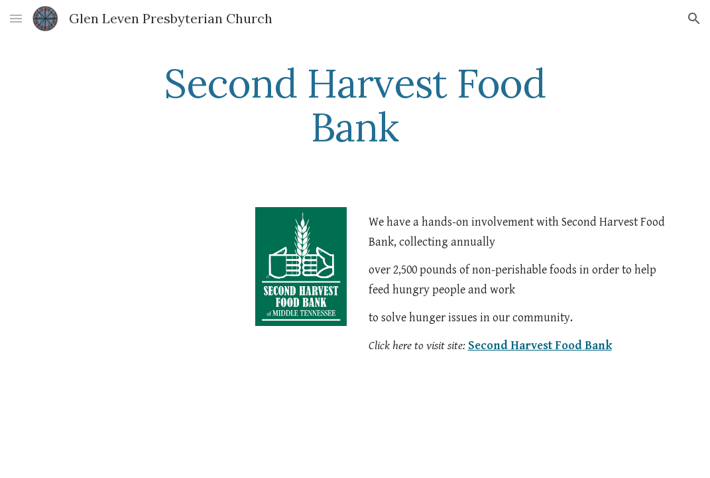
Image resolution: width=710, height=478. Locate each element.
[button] (16, 18)
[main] (355, 105)
